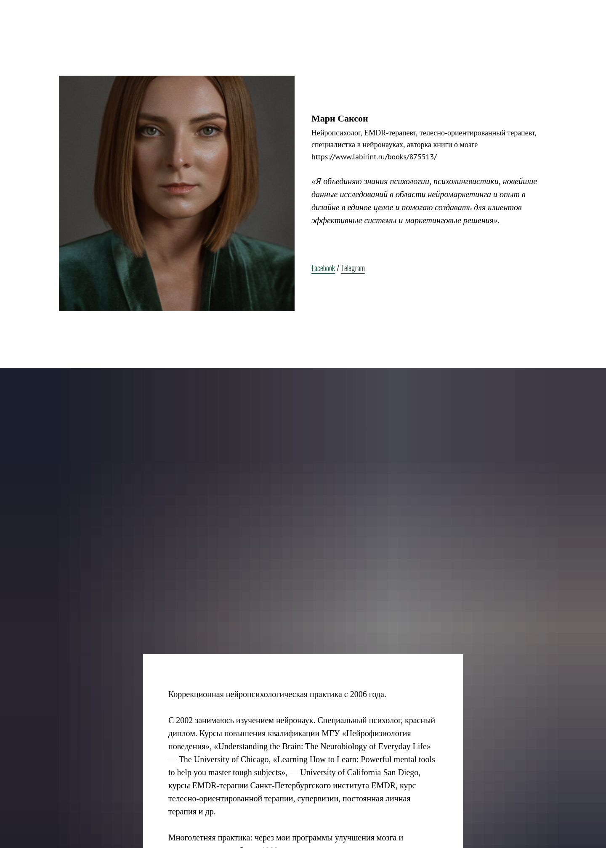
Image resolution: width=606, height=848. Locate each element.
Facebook (323, 267)
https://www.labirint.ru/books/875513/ (374, 156)
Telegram (353, 267)
